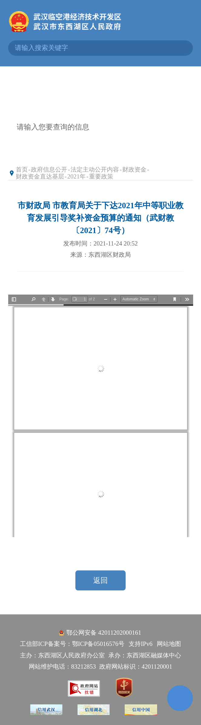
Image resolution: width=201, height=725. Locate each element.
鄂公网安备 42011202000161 (103, 632)
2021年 (76, 176)
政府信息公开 (49, 169)
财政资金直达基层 (40, 176)
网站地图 (169, 643)
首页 (22, 169)
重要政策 (101, 176)
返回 (100, 580)
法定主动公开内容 (95, 169)
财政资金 (134, 169)
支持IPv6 (141, 643)
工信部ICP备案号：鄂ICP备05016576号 (72, 643)
